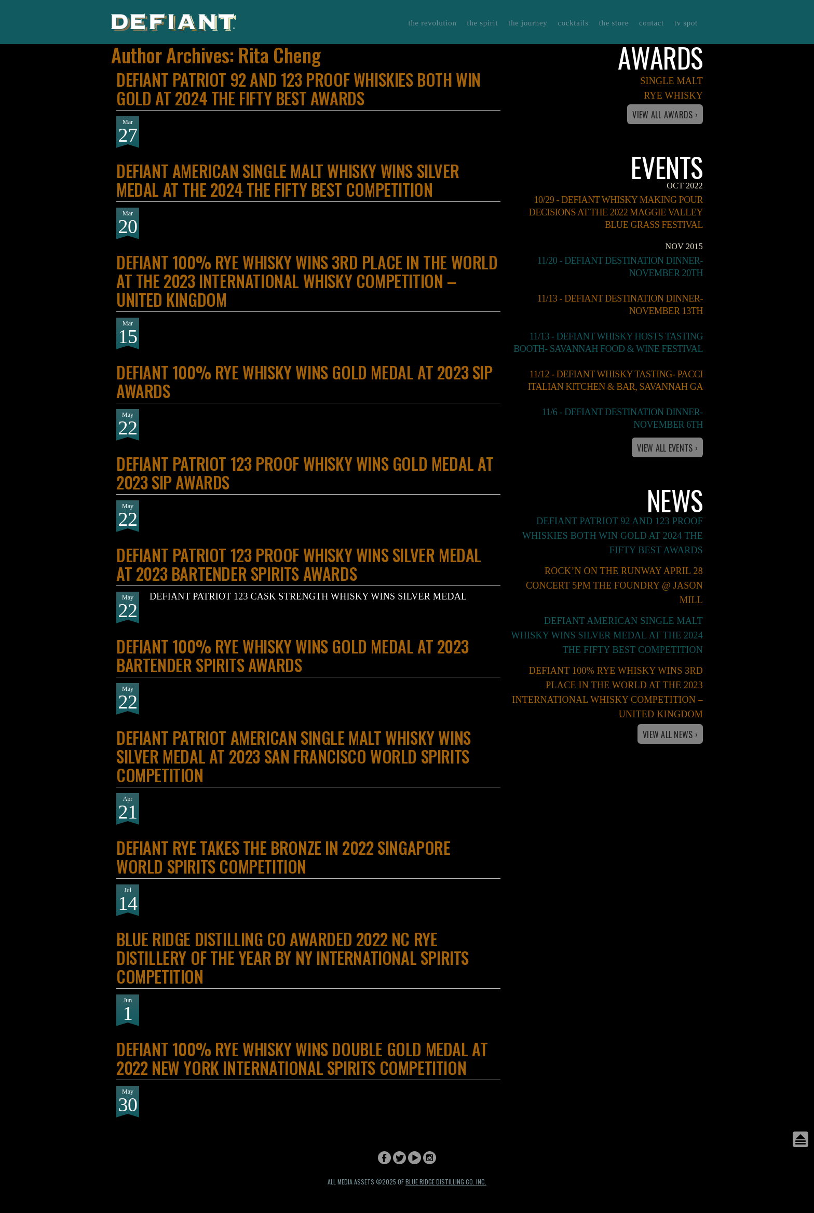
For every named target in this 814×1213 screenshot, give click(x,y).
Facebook (384, 1157)
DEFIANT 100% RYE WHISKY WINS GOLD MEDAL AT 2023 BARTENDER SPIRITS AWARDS (292, 655)
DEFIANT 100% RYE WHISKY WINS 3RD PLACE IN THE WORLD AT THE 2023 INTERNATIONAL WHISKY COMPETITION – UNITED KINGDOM (307, 280)
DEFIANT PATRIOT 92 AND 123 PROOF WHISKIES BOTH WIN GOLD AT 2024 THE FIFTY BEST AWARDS (298, 88)
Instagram (429, 1157)
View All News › (670, 734)
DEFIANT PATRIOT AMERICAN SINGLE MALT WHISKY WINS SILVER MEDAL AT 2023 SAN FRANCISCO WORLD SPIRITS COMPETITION (293, 756)
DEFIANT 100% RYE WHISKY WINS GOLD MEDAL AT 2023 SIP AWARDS (304, 381)
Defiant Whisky (173, 22)
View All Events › (667, 448)
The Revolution (433, 23)
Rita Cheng (279, 54)
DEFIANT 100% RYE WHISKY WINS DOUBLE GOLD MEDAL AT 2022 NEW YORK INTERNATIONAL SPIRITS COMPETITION (301, 1058)
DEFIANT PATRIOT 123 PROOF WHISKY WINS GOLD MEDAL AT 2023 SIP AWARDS (305, 472)
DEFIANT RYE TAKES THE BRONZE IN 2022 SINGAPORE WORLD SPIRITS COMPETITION (283, 856)
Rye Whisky (673, 95)
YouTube (414, 1157)
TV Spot (686, 23)
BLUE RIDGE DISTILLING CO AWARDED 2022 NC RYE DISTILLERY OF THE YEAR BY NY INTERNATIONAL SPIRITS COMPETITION (292, 957)
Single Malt (671, 81)
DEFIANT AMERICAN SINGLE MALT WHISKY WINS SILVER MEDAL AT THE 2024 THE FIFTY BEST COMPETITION (287, 179)
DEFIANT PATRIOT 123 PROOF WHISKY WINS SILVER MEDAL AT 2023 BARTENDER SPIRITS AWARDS (298, 563)
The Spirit (482, 23)
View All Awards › (665, 114)
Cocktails (573, 23)
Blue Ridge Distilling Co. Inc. (445, 1181)
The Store (614, 23)
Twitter (399, 1157)
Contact (651, 23)
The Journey (527, 23)
